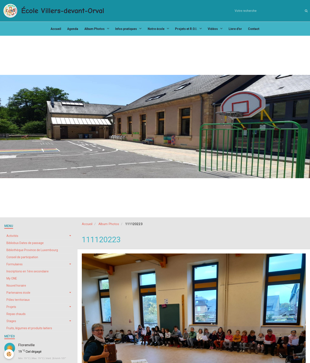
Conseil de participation (22, 258)
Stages (11, 322)
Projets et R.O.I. (186, 29)
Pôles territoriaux (18, 301)
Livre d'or (236, 29)
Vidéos (214, 29)
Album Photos (94, 29)
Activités (12, 237)
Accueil (54, 29)
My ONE (11, 279)
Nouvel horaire (16, 286)
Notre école (156, 29)
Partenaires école (18, 293)
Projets (11, 308)
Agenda (71, 29)
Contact (255, 29)
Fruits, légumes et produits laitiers (29, 329)
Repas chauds (16, 315)
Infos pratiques (126, 29)
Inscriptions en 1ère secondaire (27, 272)
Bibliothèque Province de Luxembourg (32, 251)
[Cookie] (9, 354)
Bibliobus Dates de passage (25, 244)
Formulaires (14, 265)
